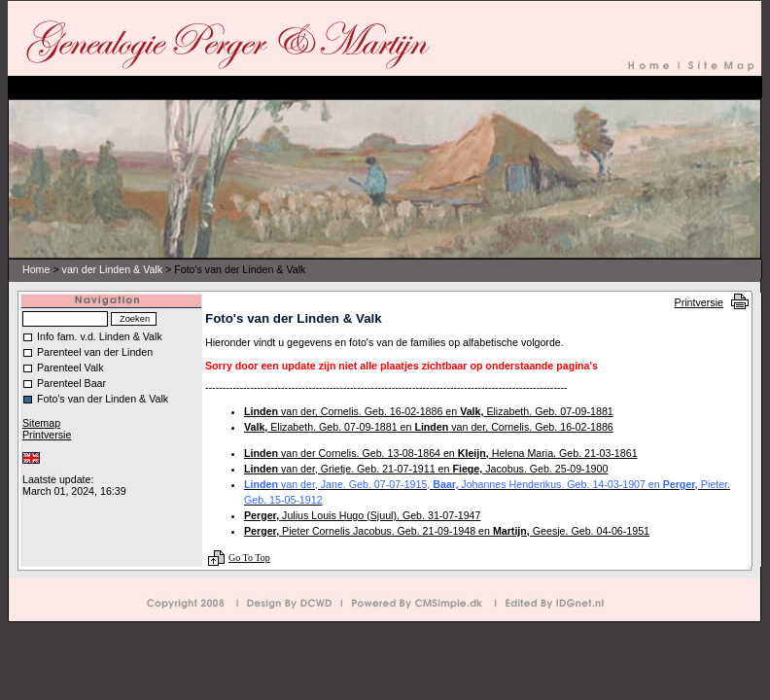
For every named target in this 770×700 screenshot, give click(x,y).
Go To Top (249, 557)
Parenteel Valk (70, 367)
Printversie (699, 302)
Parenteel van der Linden (95, 352)
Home (36, 269)
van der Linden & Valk (112, 269)
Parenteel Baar (71, 383)
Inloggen (39, 468)
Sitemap (41, 423)
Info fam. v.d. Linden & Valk (99, 336)
